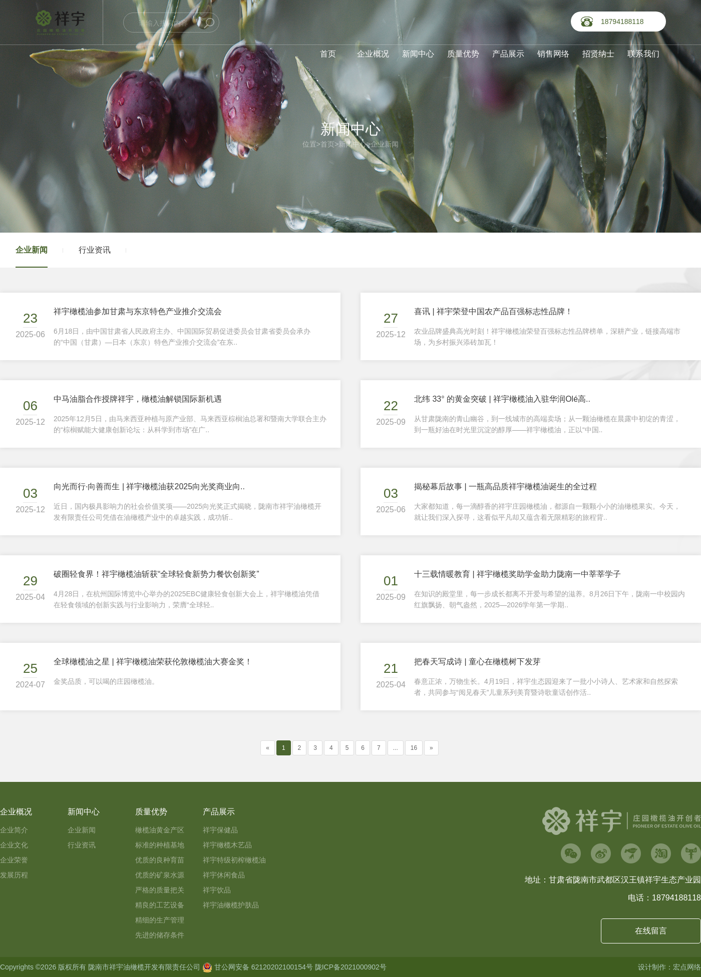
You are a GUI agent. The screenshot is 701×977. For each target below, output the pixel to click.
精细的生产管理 (159, 920)
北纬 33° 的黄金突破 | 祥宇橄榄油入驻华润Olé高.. (502, 399)
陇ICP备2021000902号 (351, 967)
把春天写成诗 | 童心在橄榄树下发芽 (477, 661)
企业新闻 (385, 144)
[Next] (431, 747)
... (395, 747)
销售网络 (553, 54)
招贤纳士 (598, 54)
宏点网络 (687, 967)
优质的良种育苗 (159, 860)
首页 (328, 54)
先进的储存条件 (159, 935)
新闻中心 (418, 54)
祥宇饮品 (217, 890)
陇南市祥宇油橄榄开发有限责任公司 (144, 967)
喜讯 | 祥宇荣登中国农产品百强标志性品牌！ (493, 311)
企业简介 (14, 830)
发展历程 (14, 875)
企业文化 (14, 845)
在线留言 (651, 930)
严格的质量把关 (159, 890)
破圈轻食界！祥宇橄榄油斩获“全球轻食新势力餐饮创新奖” (156, 574)
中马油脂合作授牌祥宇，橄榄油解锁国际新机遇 (138, 399)
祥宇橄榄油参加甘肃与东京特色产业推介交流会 (138, 311)
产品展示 (508, 54)
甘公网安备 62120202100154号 (257, 967)
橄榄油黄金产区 (159, 830)
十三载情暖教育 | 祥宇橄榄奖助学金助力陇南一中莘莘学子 (517, 574)
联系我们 (643, 54)
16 (414, 747)
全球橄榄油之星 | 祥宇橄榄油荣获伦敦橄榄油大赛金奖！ (153, 661)
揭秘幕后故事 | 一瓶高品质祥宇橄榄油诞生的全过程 (505, 486)
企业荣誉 (14, 860)
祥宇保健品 (220, 830)
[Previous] (267, 747)
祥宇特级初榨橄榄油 (234, 860)
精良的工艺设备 (159, 905)
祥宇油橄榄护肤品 (231, 905)
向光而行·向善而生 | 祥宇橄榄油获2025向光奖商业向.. (149, 486)
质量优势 (463, 54)
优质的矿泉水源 (159, 875)
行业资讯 (95, 250)
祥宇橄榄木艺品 (227, 845)
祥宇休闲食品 (224, 875)
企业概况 (373, 54)
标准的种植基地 (159, 845)
